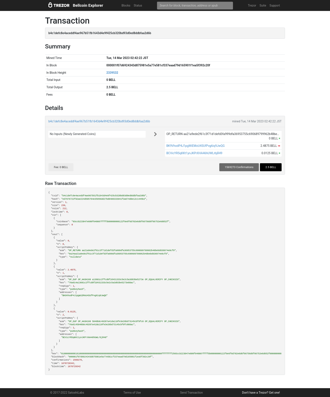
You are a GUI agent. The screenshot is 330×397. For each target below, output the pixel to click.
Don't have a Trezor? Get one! (261, 392)
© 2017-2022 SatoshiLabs (67, 392)
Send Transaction (191, 392)
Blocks (125, 5)
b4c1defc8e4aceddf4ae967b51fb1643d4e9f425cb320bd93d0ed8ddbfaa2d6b (99, 121)
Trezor (252, 5)
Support (275, 5)
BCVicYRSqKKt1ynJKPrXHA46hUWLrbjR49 (194, 153)
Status (138, 5)
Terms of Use (132, 392)
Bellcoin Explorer (88, 5)
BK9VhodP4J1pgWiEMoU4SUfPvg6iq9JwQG (195, 145)
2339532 (112, 72)
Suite (262, 5)
